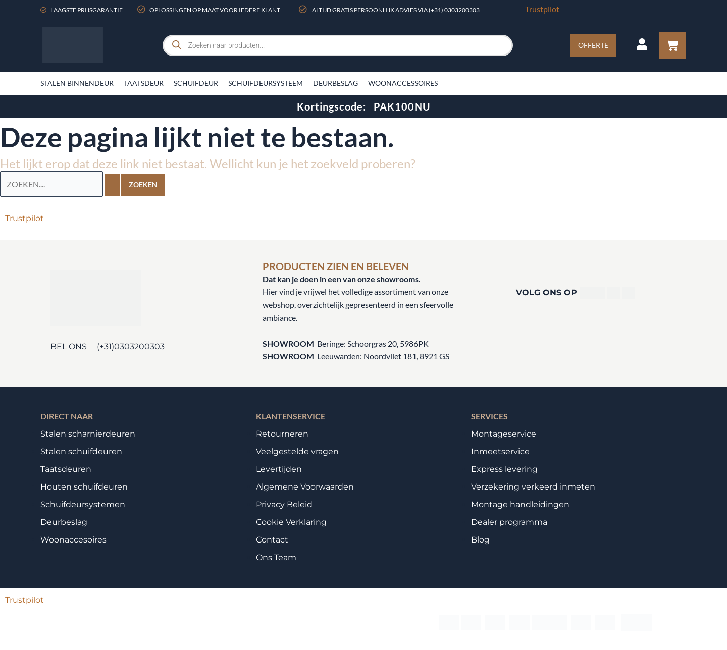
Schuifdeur (196, 83)
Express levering (504, 468)
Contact (272, 539)
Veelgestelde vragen (297, 451)
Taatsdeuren (65, 468)
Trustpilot (542, 9)
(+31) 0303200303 (454, 10)
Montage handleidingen (520, 504)
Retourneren (282, 433)
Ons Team (276, 557)
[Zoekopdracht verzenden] (112, 184)
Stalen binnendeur (77, 83)
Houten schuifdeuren (84, 486)
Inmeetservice (500, 451)
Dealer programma (509, 521)
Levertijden (279, 468)
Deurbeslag (335, 83)
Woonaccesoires (73, 539)
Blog (480, 539)
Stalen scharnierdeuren (87, 433)
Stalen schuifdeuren (81, 451)
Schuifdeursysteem (265, 83)
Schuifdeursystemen (82, 504)
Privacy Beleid (284, 504)
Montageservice (503, 433)
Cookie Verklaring (291, 521)
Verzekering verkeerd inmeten (533, 486)
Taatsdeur (144, 83)
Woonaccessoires (403, 83)
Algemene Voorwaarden (305, 486)
